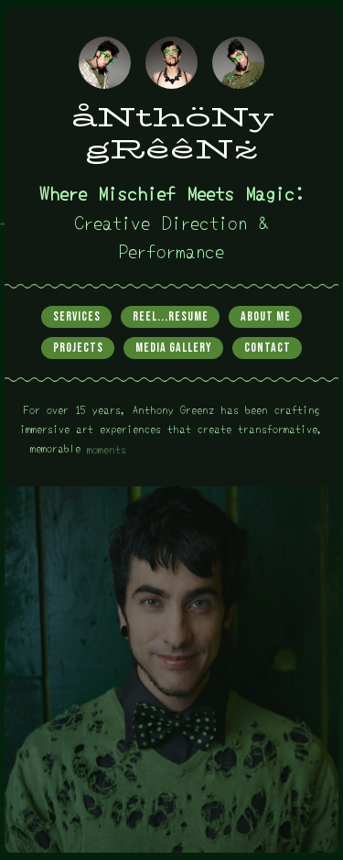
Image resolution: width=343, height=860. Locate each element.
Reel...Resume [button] (171, 316)
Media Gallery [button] (173, 347)
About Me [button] (266, 316)
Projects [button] (78, 347)
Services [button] (77, 316)
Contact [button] (267, 347)
